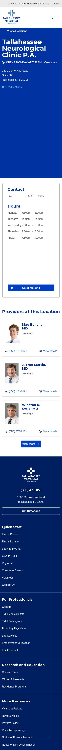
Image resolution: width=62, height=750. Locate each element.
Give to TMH (9, 556)
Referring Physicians (14, 628)
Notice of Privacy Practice (17, 737)
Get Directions (31, 511)
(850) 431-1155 (31, 490)
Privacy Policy (10, 723)
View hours (50, 62)
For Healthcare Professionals (34, 3)
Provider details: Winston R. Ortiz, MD (31, 418)
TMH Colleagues (12, 621)
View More (31, 445)
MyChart (56, 3)
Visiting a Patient (12, 708)
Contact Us (8, 584)
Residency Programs (14, 686)
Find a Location (11, 541)
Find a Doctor (10, 534)
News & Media (10, 715)
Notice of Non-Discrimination (19, 744)
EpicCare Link (10, 650)
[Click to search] (51, 17)
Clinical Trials (10, 672)
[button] (58, 17)
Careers (13, 3)
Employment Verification (16, 643)
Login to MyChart (12, 548)
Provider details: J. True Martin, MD (31, 378)
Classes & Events (12, 570)
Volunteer (7, 577)
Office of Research (13, 679)
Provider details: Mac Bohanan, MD (31, 338)
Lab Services (9, 635)
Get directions (13, 87)
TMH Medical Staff (13, 614)
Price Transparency (13, 730)
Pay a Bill (7, 563)
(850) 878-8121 (16, 350)
